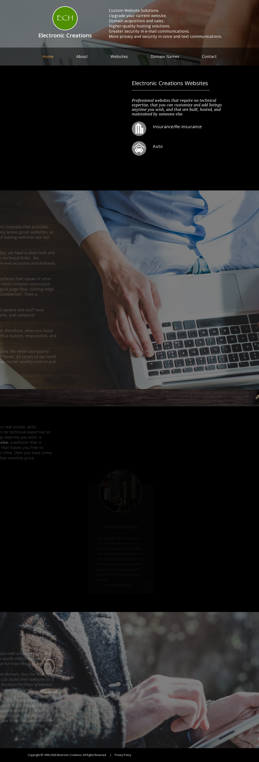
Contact (209, 56)
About (82, 56)
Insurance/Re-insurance (180, 126)
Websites (119, 56)
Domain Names (165, 56)
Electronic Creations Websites (170, 83)
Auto (159, 146)
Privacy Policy (123, 755)
